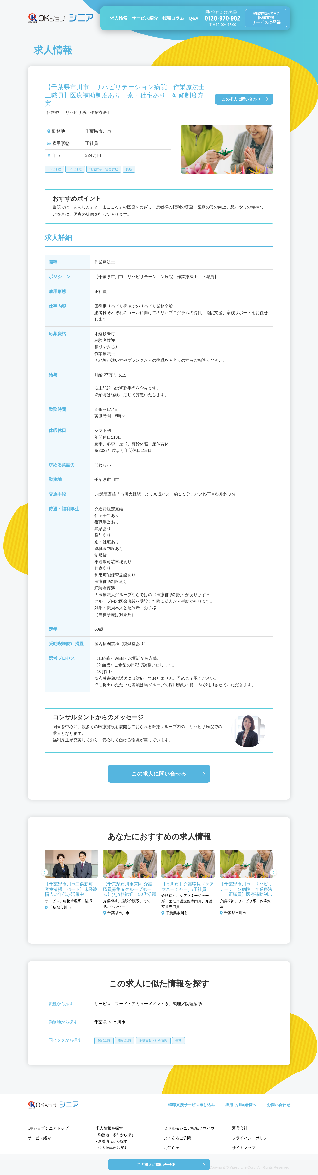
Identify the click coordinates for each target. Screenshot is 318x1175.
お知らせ (171, 1148)
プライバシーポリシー (251, 1138)
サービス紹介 (145, 18)
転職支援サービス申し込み (191, 1105)
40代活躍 (54, 169)
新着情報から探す (112, 1141)
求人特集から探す (112, 1148)
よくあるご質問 (177, 1138)
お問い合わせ (278, 1105)
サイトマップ (243, 1148)
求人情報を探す (109, 1128)
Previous (45, 873)
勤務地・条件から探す (116, 1135)
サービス (102, 1004)
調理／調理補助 (187, 1004)
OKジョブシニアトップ (48, 1128)
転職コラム (173, 18)
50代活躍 (75, 169)
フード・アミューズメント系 (142, 1004)
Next (273, 873)
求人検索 (118, 18)
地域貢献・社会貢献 (103, 169)
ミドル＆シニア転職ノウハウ (189, 1128)
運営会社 (239, 1128)
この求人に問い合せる (159, 774)
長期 (129, 169)
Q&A (193, 18)
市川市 (119, 1022)
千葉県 (100, 1022)
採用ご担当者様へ (240, 1105)
